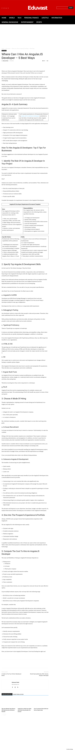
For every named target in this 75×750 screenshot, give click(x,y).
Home (3, 48)
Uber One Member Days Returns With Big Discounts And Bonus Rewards (8, 735)
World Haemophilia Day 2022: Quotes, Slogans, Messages (39, 699)
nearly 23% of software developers (30, 140)
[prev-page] (2, 739)
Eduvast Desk (5, 60)
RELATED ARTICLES (7, 719)
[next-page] (5, 739)
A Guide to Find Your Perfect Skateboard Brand (11, 699)
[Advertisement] (37, 35)
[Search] (70, 8)
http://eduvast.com (15, 709)
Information (7, 48)
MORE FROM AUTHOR (18, 719)
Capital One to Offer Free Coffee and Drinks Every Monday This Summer (24, 735)
